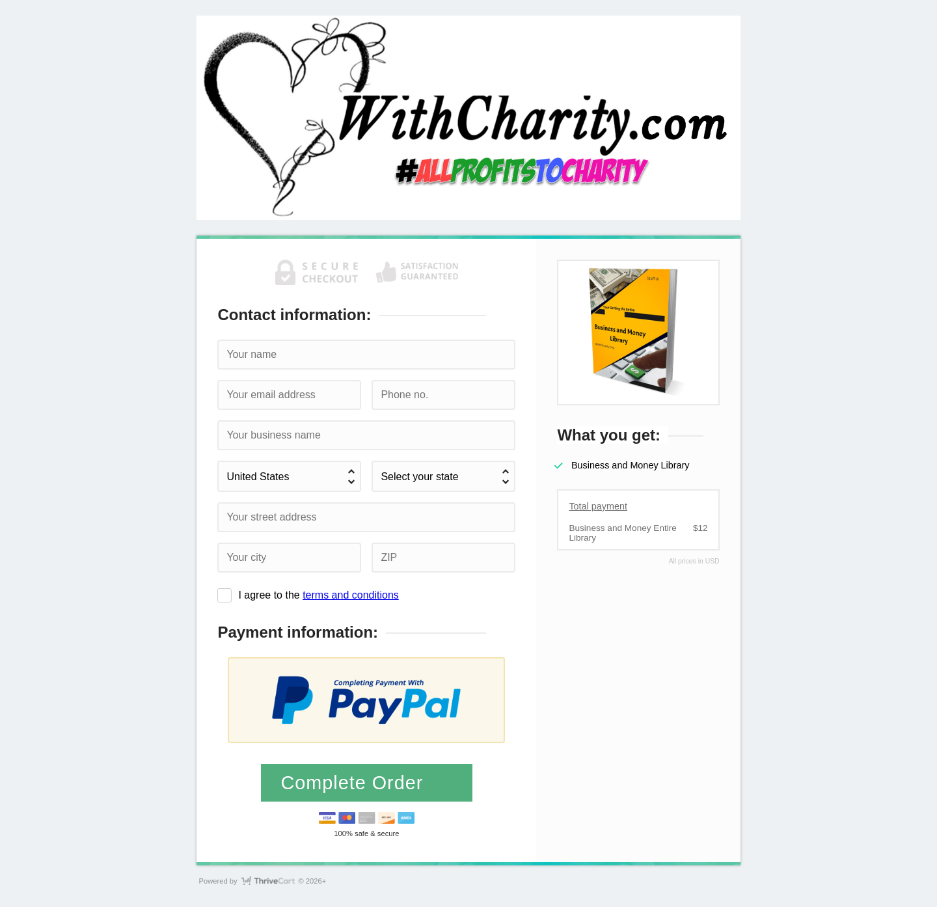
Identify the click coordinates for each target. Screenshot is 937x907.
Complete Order (354, 782)
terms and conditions (351, 595)
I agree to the (318, 595)
